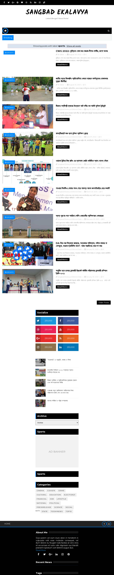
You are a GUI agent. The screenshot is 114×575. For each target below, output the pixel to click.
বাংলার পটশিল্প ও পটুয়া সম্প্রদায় (58, 382)
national (41, 485)
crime (61, 472)
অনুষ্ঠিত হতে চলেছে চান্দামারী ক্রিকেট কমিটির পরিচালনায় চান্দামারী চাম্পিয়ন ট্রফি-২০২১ (69, 252)
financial (42, 481)
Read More (41, 532)
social (69, 489)
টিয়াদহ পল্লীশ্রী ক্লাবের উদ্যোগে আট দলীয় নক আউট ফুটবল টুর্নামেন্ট (64, 101)
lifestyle (61, 481)
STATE (45, 493)
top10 (9, 229)
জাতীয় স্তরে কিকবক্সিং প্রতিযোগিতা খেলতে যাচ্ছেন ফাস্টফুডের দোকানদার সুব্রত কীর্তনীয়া (70, 76)
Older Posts (104, 283)
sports (10, 53)
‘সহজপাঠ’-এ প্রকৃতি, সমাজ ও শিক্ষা (59, 341)
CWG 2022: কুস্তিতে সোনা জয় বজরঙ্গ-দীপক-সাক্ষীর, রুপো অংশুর (65, 50)
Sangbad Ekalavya (57, 12)
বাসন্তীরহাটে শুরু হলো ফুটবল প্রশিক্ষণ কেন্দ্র (55, 126)
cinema (40, 472)
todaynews (57, 493)
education (55, 476)
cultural (41, 476)
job (52, 481)
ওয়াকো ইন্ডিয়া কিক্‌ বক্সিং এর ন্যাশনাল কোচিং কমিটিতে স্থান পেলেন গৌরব (65, 151)
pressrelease (44, 489)
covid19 (51, 472)
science (58, 489)
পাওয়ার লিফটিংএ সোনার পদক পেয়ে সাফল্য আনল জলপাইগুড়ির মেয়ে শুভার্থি (66, 177)
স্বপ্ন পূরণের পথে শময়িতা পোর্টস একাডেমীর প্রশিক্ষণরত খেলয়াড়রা (63, 202)
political (55, 485)
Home (7, 505)
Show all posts (74, 46)
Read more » (46, 64)
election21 (69, 476)
